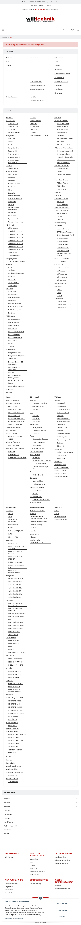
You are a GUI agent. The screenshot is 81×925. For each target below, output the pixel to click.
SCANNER (9, 343)
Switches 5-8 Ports (63, 247)
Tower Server (12, 285)
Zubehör (11, 347)
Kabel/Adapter (8, 822)
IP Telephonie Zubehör (40, 463)
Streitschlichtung (11, 97)
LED (31, 412)
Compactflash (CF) (14, 353)
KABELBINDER (13, 643)
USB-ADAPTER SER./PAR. (17, 457)
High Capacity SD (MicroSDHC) (14, 368)
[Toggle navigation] (3, 30)
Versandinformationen (37, 89)
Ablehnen (62, 916)
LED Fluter (36, 418)
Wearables (9, 389)
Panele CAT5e (62, 301)
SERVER (9, 265)
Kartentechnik (12, 294)
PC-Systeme (10, 136)
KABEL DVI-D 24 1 (14, 674)
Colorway (33, 400)
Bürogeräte (33, 478)
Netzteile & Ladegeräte (13, 766)
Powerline (58, 192)
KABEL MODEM (13, 640)
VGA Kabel (9, 680)
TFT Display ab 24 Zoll (15, 243)
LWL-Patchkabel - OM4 (15, 625)
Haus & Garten (11, 763)
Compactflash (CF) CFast (16, 356)
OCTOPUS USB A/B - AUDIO (15, 438)
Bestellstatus (59, 89)
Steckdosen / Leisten (61, 210)
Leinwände (58, 461)
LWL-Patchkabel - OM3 (15, 622)
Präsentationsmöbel (63, 434)
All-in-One (11, 139)
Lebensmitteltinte (60, 516)
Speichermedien (11, 350)
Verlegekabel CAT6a (15, 588)
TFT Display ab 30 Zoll (15, 249)
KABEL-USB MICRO (15, 562)
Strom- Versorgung (12, 722)
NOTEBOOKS (10, 120)
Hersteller (33, 97)
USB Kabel (9, 540)
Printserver (58, 195)
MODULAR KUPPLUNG (16, 713)
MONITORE (10, 225)
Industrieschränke (63, 123)
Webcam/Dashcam (63, 162)
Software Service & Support (39, 136)
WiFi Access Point (63, 268)
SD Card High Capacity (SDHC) (16, 382)
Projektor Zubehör (60, 473)
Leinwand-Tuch (62, 427)
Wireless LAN (59, 265)
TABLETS (9, 165)
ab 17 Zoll (11, 129)
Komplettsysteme (14, 148)
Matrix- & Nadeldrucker (15, 307)
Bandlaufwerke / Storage (16, 273)
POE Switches (61, 189)
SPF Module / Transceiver (65, 232)
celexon (57, 400)
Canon (57, 510)
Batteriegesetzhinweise (62, 73)
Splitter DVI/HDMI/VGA (13, 442)
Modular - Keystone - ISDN (14, 698)
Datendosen (59, 286)
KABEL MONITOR (14, 686)
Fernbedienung (62, 455)
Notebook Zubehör (14, 132)
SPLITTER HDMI (14, 445)
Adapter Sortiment (12, 731)
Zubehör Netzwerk (61, 283)
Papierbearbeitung (39, 484)
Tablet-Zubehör (13, 168)
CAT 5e (59, 289)
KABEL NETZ (12, 725)
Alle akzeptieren (62, 903)
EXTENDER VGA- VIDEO (16, 421)
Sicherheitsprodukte (36, 451)
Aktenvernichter (38, 481)
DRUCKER (9, 288)
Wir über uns (34, 58)
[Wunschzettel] (72, 30)
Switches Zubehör (63, 250)
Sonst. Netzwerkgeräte (62, 207)
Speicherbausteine (14, 219)
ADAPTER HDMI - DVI (15, 741)
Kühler (10, 190)
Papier (32, 436)
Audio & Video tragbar (37, 510)
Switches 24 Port (62, 241)
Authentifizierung (62, 168)
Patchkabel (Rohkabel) (15, 579)
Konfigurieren (61, 910)
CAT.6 (10, 516)
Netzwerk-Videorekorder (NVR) (65, 158)
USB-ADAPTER (13, 454)
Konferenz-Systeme (63, 421)
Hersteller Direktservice (37, 101)
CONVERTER (13, 406)
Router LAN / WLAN (61, 198)
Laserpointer (61, 424)
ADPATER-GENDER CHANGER (15, 751)
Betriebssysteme (35, 120)
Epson (57, 513)
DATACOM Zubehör (12, 400)
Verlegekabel (10, 576)
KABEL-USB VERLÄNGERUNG (14, 571)
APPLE (10, 142)
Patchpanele (59, 298)
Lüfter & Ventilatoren (15, 198)
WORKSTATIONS (14, 157)
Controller (11, 178)
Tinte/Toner (7, 830)
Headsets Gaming (36, 525)
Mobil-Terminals (13, 325)
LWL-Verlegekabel (14, 631)
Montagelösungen (60, 464)
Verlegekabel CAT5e (15, 582)
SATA (10, 647)
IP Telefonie (36, 457)
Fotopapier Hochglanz (40, 403)
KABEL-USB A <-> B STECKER (15, 558)
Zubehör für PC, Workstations (13, 161)
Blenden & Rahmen (12, 728)
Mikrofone (60, 431)
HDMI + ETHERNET (15, 659)
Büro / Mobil (8, 814)
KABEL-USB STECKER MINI (16, 566)
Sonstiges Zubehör (36, 502)
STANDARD (61, 220)
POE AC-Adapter (62, 183)
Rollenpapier (37, 445)
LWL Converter (11, 431)
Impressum (58, 69)
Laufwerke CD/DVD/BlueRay (14, 194)
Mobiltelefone (34, 424)
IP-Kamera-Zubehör (63, 154)
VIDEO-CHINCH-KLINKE (16, 653)
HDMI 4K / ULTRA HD (15, 662)
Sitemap (57, 66)
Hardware (7, 798)
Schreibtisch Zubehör (37, 448)
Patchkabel (9, 510)
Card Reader (12, 174)
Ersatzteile (11, 313)
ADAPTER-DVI (13, 747)
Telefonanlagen (35, 454)
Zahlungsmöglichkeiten (37, 85)
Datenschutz (59, 58)
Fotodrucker (12, 301)
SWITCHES (58, 226)
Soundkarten (12, 216)
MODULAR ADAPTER (15, 710)
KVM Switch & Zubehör (13, 427)
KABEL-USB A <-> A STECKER (15, 553)
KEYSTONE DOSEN (15, 701)
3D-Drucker (12, 291)
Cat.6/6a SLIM (13, 525)
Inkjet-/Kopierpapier (39, 442)
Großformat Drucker (14, 304)
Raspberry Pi (12, 151)
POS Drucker (12, 328)
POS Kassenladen (14, 334)
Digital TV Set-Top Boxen (65, 452)
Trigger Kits (61, 446)
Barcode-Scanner (14, 319)
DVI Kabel (9, 668)
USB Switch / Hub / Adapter (15, 448)
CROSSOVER (13, 537)
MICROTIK (60, 201)
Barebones (11, 145)
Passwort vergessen (61, 81)
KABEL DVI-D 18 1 (14, 671)
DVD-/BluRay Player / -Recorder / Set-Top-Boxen (38, 518)
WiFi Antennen (62, 274)
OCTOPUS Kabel (11, 434)
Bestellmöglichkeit (36, 81)
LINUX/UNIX (34, 129)
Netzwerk (7, 806)
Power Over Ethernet (61, 180)
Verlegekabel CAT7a (15, 594)
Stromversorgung (60, 223)
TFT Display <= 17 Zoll (15, 231)
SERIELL (11, 650)
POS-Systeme (10, 316)
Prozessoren (12, 213)
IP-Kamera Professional (65, 151)
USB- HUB (11, 451)
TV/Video (7, 818)
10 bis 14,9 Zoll (13, 123)
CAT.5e (10, 513)
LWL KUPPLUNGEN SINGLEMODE (15, 610)
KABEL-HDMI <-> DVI (15, 665)
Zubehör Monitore (14, 255)
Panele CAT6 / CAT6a (64, 304)
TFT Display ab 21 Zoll (15, 240)
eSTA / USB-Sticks (14, 359)
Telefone (33, 472)
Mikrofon (33, 537)
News (41, 5)
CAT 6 (59, 292)
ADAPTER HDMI (13, 738)
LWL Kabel (9, 600)
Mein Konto (58, 93)
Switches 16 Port (62, 238)
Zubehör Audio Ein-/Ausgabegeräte (36, 541)
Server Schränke (62, 126)
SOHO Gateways (62, 204)
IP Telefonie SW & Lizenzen (42, 460)
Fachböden (60, 136)
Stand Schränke (62, 129)
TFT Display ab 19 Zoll (15, 237)
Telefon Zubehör (38, 475)
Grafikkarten (12, 187)
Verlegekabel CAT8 (14, 597)
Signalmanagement (63, 440)
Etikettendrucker (13, 322)
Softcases (60, 443)
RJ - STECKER (13, 716)
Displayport (9, 695)
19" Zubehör (61, 142)
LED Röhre (36, 421)
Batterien (9, 760)
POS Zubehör (12, 340)
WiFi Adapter (61, 271)
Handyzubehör (37, 427)
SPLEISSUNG (13, 634)
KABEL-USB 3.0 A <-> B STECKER (16, 547)
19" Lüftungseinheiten (64, 145)
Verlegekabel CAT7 (14, 591)
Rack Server (12, 279)
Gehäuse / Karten (14, 184)
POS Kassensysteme (15, 337)
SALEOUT (9, 392)
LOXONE (36, 409)
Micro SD (11, 372)
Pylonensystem (62, 437)
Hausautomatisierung (37, 406)
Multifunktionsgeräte (14, 310)
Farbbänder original (61, 519)
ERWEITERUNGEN (14, 409)
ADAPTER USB (13, 744)
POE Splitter (61, 186)
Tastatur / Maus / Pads (15, 222)
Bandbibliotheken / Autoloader (14, 269)
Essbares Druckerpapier (40, 439)
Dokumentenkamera (63, 409)
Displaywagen (61, 406)
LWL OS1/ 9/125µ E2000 (16, 614)
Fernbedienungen (63, 412)
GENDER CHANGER (15, 424)
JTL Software (34, 126)
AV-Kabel (33, 513)
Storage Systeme (11, 259)
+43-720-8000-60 (40, 9)
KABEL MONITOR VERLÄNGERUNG (14, 691)
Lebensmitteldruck (14, 298)
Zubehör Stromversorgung (41, 499)
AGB (56, 62)
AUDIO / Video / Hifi (10, 826)
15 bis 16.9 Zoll (13, 126)
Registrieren (58, 85)
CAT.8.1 (10, 534)
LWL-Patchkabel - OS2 (15, 628)
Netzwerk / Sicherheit (61, 165)
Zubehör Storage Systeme (16, 262)
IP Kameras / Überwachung (64, 148)
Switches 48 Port (62, 244)
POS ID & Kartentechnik (16, 331)
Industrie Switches (63, 229)
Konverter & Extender (13, 403)
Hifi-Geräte (33, 528)
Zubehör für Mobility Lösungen (39, 432)
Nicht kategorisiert (12, 769)
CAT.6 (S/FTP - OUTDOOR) (13, 521)
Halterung (60, 415)
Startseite (33, 5)
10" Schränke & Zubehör (65, 139)
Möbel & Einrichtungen (37, 487)
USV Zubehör (61, 262)
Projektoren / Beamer (61, 476)
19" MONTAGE (62, 213)
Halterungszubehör (63, 418)
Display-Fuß (61, 403)
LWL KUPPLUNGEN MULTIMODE (15, 604)
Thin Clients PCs (13, 154)
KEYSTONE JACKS (14, 704)
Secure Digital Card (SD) (16, 386)
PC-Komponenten (11, 171)
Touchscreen (12, 252)
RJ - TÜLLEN (12, 719)
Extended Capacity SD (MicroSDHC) (15, 363)
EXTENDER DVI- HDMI (16, 412)
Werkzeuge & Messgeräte (14, 772)
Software (7, 802)
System (35, 493)
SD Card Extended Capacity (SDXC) (14, 377)
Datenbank (33, 123)
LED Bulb (36, 415)
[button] (62, 30)
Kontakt (48, 5)
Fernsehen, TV (59, 449)
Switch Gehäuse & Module (65, 235)
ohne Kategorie (13, 781)
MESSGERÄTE (13, 775)
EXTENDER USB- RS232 (16, 418)
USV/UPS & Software (62, 259)
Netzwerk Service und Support (64, 254)
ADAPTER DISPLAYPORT (17, 734)
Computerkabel (11, 637)
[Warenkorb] (77, 30)
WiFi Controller (62, 277)
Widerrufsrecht (59, 77)
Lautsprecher (34, 534)
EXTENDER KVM (14, 415)
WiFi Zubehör (61, 280)
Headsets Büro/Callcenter (38, 522)
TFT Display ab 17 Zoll (15, 234)
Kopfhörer (33, 531)
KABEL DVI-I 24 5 (14, 677)
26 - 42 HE (60, 217)
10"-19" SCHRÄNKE (61, 120)
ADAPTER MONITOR (15, 683)
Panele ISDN (61, 308)
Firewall (59, 171)
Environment (37, 490)
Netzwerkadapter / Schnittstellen (14, 209)
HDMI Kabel (10, 656)
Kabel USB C (12, 543)
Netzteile (11, 204)
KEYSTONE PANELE (15, 707)
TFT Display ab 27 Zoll (15, 246)
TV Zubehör (61, 458)
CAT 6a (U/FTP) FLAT (15, 531)
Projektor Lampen (60, 470)
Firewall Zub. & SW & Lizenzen (64, 176)
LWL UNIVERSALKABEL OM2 (16, 618)
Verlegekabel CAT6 (14, 585)
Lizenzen (33, 132)
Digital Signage (13, 228)
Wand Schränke (62, 132)
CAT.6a (59, 295)
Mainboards (12, 201)
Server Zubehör (13, 282)
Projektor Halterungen (62, 467)
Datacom (7, 810)
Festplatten (12, 181)
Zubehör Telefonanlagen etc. (41, 468)
